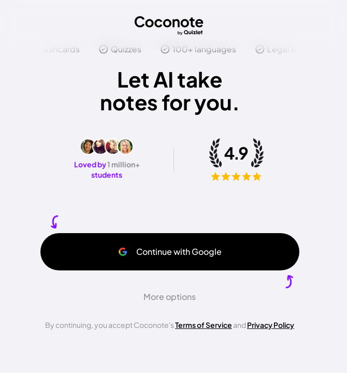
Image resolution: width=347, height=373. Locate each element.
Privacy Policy (270, 324)
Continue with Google (170, 251)
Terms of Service (203, 324)
